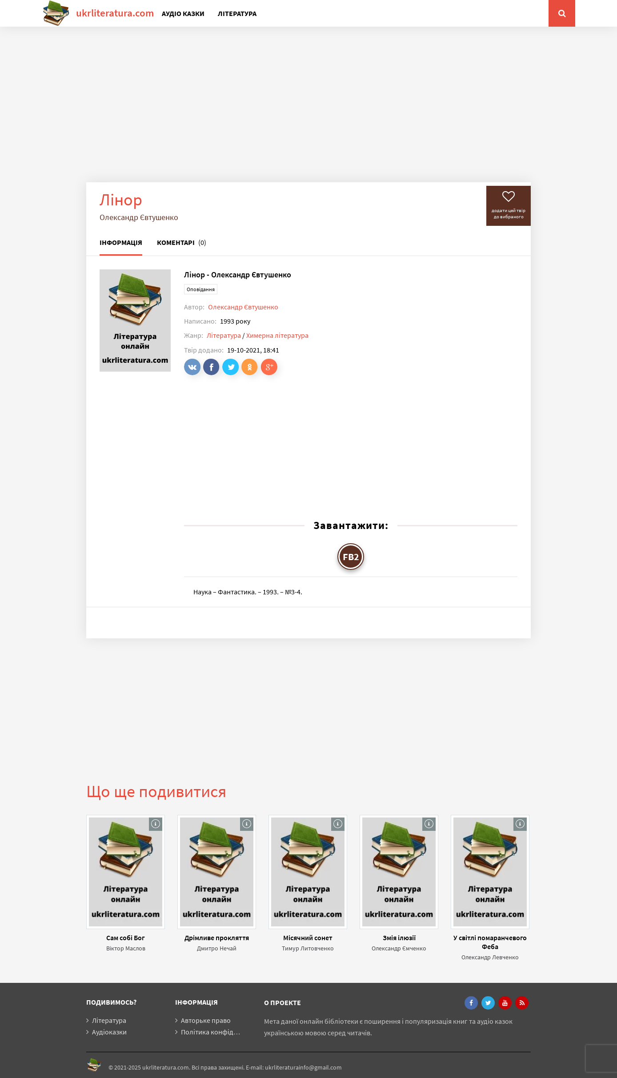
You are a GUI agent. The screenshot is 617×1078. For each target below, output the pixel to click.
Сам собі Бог (125, 937)
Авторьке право (206, 1020)
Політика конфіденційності (224, 1031)
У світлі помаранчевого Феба (490, 942)
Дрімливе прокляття (216, 937)
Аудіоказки (109, 1031)
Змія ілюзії (399, 937)
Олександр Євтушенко (243, 306)
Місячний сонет (308, 937)
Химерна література (277, 335)
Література (237, 13)
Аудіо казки (183, 13)
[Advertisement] (308, 111)
